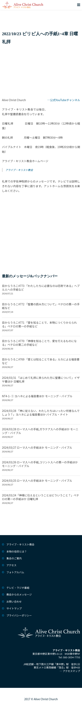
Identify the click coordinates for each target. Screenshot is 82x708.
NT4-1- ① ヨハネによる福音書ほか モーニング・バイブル (37, 396)
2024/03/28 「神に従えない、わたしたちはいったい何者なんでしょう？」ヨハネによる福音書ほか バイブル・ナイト (41, 412)
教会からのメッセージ (19, 594)
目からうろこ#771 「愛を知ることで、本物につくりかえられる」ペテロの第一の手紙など (39, 324)
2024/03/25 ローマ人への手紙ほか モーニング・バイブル (37, 480)
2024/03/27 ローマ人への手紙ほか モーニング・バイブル (37, 447)
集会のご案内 (14, 558)
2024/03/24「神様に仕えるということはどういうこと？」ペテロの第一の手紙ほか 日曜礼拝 (40, 497)
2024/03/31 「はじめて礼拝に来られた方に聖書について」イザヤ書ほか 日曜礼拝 (41, 379)
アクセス (11, 565)
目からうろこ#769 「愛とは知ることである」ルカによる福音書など (40, 361)
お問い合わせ (14, 601)
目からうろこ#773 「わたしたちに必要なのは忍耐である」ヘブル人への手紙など (41, 287)
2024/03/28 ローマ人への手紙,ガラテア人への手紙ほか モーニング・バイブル (40, 431)
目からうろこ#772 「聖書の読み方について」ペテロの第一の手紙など (41, 306)
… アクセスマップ (70, 671)
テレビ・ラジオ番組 (17, 587)
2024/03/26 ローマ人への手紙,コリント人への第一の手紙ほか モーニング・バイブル (40, 464)
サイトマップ (14, 608)
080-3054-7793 (71, 657)
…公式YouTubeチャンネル (63, 100)
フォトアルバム (15, 572)
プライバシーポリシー (19, 615)
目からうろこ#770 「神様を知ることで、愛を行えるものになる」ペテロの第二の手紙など (39, 343)
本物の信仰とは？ (16, 551)
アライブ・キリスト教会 (19, 170)
